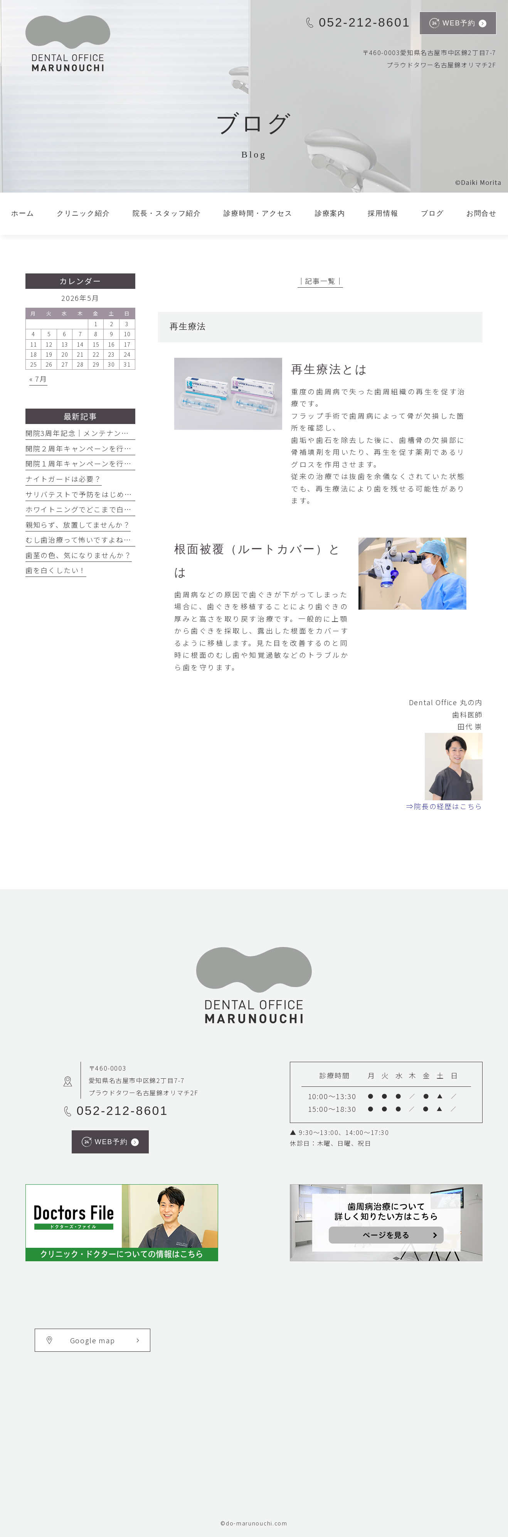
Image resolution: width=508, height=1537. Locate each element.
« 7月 (38, 379)
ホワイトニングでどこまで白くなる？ (90, 509)
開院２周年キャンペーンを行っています (93, 448)
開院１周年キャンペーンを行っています (93, 463)
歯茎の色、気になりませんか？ (78, 555)
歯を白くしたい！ (55, 570)
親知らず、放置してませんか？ (78, 525)
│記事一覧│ (320, 281)
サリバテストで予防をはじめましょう (90, 494)
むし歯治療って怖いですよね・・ (82, 540)
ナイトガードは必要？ (63, 479)
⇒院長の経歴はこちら (444, 806)
